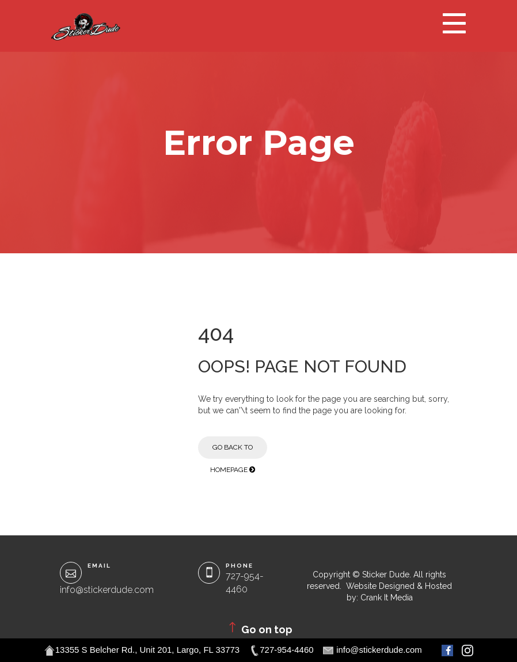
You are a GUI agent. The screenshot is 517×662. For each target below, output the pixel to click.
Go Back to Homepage (232, 451)
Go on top (258, 628)
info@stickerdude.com (107, 589)
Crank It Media (386, 597)
